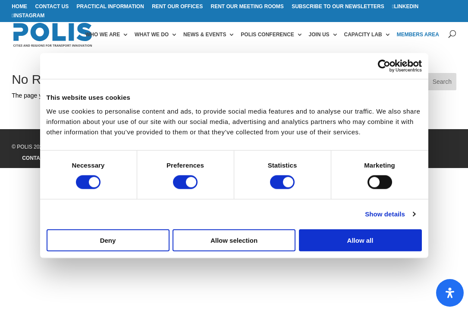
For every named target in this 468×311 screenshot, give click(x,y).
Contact (34, 158)
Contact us (52, 7)
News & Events (204, 35)
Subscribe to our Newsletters (338, 7)
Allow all (360, 240)
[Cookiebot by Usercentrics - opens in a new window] (384, 66)
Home (19, 7)
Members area (418, 35)
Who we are (102, 35)
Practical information (110, 7)
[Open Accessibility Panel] (450, 293)
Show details (385, 214)
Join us (319, 35)
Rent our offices (177, 7)
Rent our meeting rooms (247, 7)
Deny (108, 240)
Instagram (29, 16)
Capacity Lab (363, 35)
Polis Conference (267, 35)
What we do (152, 35)
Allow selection (234, 240)
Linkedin (406, 7)
